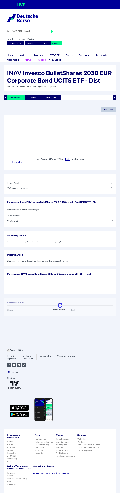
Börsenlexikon (62, 450)
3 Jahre (75, 159)
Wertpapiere (61, 444)
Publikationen (62, 453)
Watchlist (31, 43)
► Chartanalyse (15, 162)
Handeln (59, 447)
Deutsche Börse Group (17, 478)
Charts (33, 97)
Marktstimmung (42, 444)
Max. (82, 159)
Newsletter (12, 39)
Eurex (9, 481)
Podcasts (39, 450)
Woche (44, 159)
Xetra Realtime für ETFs (88, 447)
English (31, 39)
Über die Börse (62, 442)
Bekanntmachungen (44, 442)
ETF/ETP (55, 55)
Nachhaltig (13, 59)
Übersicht (16, 97)
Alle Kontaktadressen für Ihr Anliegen (51, 473)
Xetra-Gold (12, 484)
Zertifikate (102, 55)
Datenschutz (28, 358)
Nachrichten (40, 439)
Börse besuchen (63, 439)
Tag (37, 159)
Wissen (42, 59)
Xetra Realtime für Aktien (89, 444)
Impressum (11, 358)
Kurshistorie (51, 97)
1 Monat (52, 159)
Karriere (11, 473)
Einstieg (56, 59)
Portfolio (44, 43)
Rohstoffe (84, 55)
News (28, 59)
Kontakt (22, 39)
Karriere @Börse (85, 450)
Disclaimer (27, 356)
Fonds (69, 55)
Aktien (23, 55)
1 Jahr (67, 159)
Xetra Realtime (16, 43)
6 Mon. (60, 159)
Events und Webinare (65, 456)
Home (10, 55)
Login (55, 43)
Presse (10, 475)
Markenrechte (45, 356)
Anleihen (39, 55)
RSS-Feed (39, 447)
